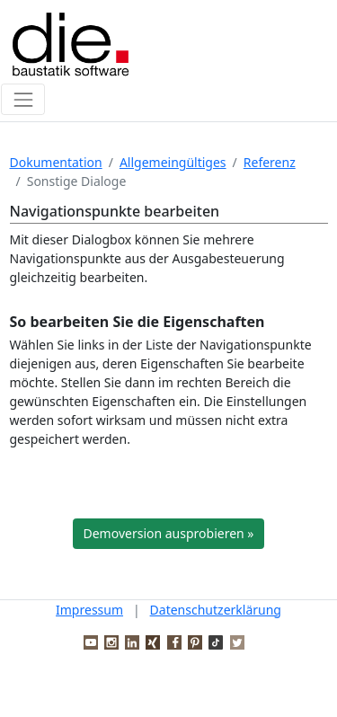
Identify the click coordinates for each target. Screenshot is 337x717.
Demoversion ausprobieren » (169, 533)
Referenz (270, 162)
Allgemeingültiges (173, 162)
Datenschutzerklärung (215, 609)
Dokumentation (56, 162)
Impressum (89, 609)
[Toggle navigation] (23, 99)
